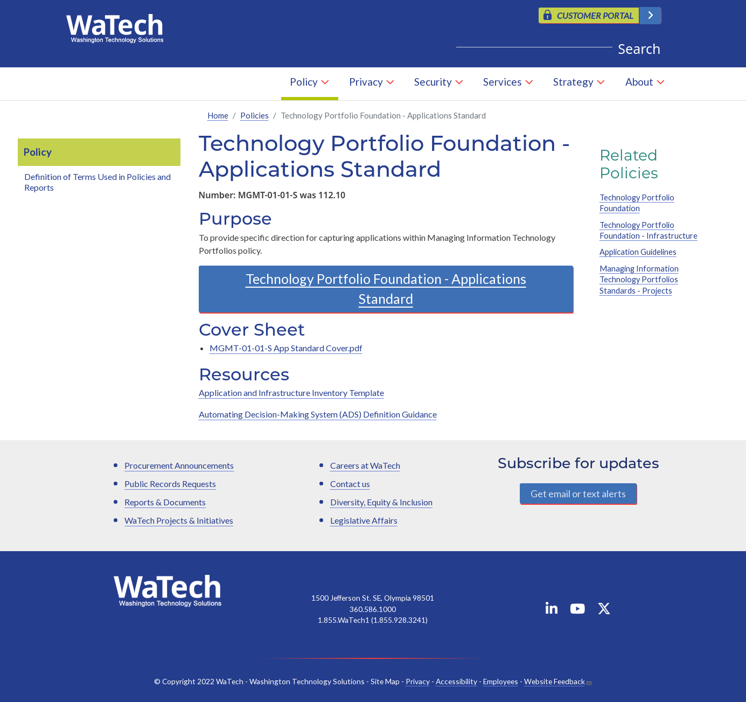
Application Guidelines (638, 251)
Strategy (573, 81)
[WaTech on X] (604, 610)
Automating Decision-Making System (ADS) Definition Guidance (318, 414)
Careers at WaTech (365, 465)
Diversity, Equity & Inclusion (381, 502)
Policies (254, 115)
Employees (500, 681)
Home (217, 115)
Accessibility (456, 681)
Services (502, 81)
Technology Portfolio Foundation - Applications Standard (386, 288)
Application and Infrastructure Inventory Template (291, 392)
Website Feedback (554, 681)
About (639, 81)
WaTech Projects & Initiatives (178, 520)
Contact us (350, 483)
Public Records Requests (170, 483)
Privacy (366, 81)
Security (433, 81)
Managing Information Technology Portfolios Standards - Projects (639, 279)
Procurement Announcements (179, 465)
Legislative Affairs (364, 520)
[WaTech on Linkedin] (551, 610)
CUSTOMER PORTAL (595, 15)
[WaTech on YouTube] (577, 610)
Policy (304, 81)
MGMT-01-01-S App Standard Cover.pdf (286, 348)
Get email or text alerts (578, 493)
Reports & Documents (165, 502)
